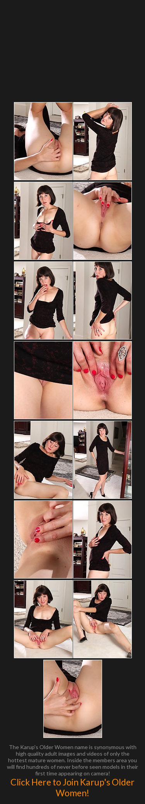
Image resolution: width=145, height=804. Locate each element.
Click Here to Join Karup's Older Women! (72, 787)
